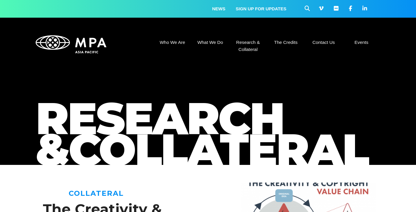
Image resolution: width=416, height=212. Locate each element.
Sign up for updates (261, 8)
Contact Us (323, 42)
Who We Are (172, 42)
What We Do (210, 42)
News (218, 8)
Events (361, 42)
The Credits (286, 42)
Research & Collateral (248, 46)
